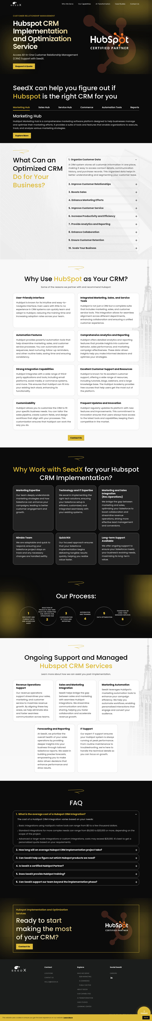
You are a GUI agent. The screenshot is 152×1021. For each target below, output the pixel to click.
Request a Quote (24, 66)
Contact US (49, 977)
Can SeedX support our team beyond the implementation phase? (56, 882)
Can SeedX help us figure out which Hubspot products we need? (55, 858)
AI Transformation (103, 4)
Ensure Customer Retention (86, 240)
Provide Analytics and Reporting (89, 224)
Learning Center (84, 1006)
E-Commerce (84, 981)
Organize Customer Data (85, 159)
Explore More (22, 135)
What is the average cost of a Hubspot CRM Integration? (50, 814)
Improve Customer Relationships (90, 184)
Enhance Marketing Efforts (86, 200)
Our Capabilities (84, 4)
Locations (48, 973)
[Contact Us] (144, 1013)
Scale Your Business (82, 248)
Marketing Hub (21, 107)
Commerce (86, 107)
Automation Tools (112, 107)
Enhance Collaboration (84, 232)
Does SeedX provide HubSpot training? (40, 874)
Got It (146, 1018)
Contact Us (134, 4)
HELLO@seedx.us (51, 982)
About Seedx (82, 989)
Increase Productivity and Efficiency (92, 216)
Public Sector (85, 985)
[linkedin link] (111, 977)
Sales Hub (44, 107)
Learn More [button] (68, 1018)
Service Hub (65, 107)
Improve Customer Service (86, 208)
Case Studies (120, 4)
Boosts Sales (77, 192)
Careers (113, 973)
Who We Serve (83, 973)
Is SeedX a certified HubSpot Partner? (40, 866)
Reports (134, 107)
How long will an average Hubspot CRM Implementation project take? (59, 850)
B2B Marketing (85, 977)
